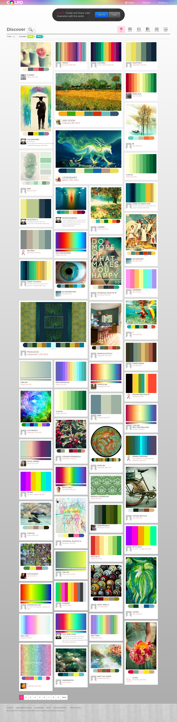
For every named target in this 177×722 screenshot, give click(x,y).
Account (161, 2)
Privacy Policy (75, 708)
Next (64, 697)
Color (130, 29)
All (121, 29)
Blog (48, 708)
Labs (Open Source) (23, 708)
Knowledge (39, 708)
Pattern (157, 29)
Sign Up (101, 15)
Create (131, 2)
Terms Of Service (60, 708)
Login (114, 15)
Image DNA (166, 29)
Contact (10, 708)
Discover (146, 2)
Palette (139, 29)
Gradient (148, 29)
